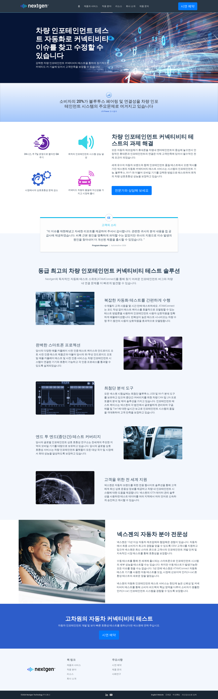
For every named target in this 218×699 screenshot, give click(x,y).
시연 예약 (117, 665)
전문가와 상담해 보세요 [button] (131, 190)
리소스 (70, 674)
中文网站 (176, 695)
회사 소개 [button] (130, 6)
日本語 (168, 695)
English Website (157, 695)
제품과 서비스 (74, 665)
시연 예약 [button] (188, 6)
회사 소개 (71, 678)
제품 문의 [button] (144, 6)
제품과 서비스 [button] (91, 6)
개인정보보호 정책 (189, 695)
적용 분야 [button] (106, 6)
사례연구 (116, 674)
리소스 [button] (118, 6)
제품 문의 (117, 669)
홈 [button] (79, 6)
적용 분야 (71, 669)
